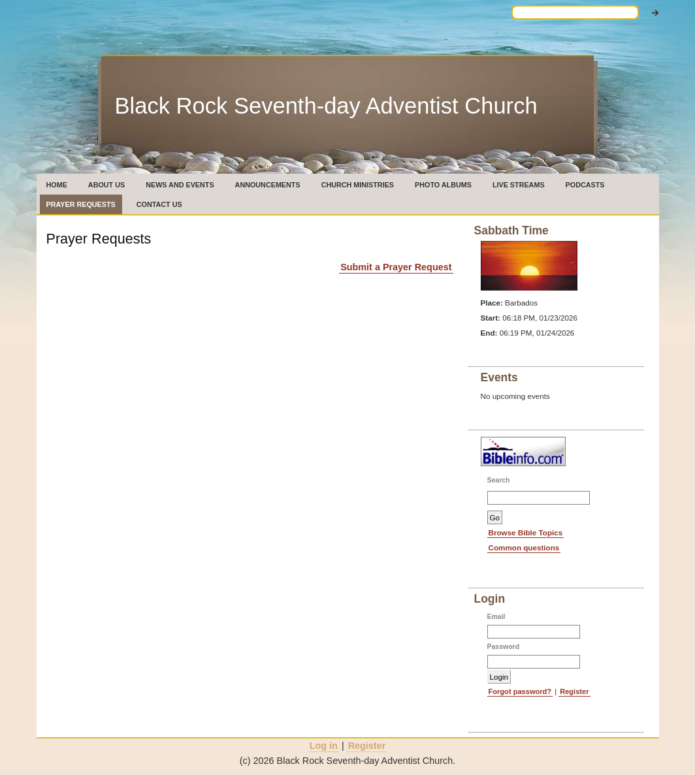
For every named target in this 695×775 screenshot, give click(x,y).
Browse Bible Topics (526, 532)
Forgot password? (520, 691)
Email (496, 616)
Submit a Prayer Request (395, 267)
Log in (324, 745)
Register (574, 691)
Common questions (524, 547)
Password (503, 646)
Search (498, 480)
